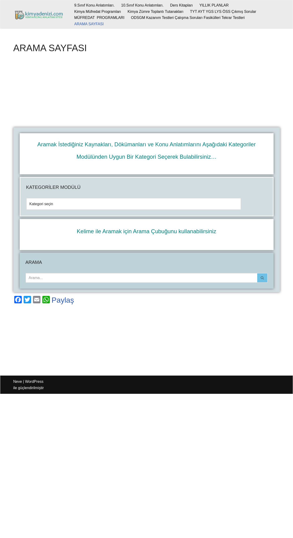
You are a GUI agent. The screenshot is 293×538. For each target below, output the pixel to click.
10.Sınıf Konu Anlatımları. (142, 5)
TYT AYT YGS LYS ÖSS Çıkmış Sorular (223, 12)
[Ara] (141, 278)
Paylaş (63, 300)
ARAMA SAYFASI (89, 24)
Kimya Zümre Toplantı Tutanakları (156, 12)
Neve (17, 382)
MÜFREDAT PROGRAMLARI (99, 18)
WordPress (34, 382)
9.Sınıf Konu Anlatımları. (94, 5)
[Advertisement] (146, 93)
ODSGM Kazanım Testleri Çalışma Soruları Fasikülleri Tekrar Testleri (188, 18)
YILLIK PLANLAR (213, 5)
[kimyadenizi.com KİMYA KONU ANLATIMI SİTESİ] (39, 14)
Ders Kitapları (181, 5)
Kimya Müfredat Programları (97, 12)
